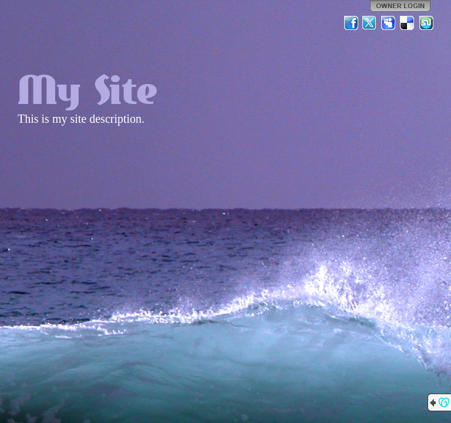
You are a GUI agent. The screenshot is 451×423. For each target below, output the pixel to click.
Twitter (370, 23)
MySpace (389, 23)
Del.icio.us (407, 23)
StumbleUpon (426, 23)
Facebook (351, 23)
